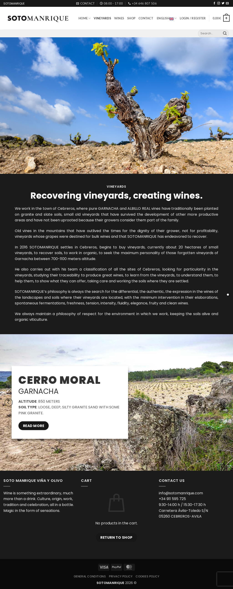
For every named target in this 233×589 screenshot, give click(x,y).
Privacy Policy (121, 576)
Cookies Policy (148, 576)
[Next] (224, 402)
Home (85, 18)
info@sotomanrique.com (181, 493)
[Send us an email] (227, 3)
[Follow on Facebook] (214, 3)
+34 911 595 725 (172, 498)
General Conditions (90, 576)
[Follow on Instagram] (218, 3)
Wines (119, 18)
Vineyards (102, 18)
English (167, 18)
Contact (146, 18)
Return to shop (116, 537)
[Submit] (225, 33)
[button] (193, 18)
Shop (131, 18)
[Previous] (9, 402)
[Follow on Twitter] (223, 3)
